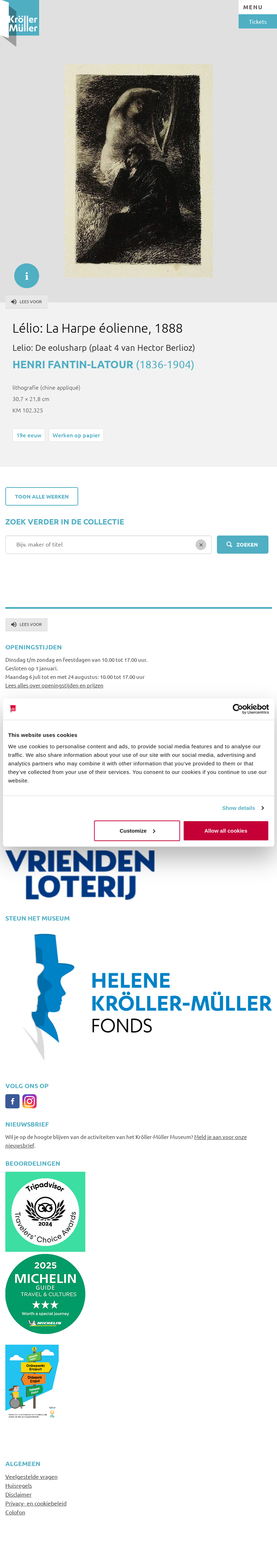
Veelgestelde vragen (31, 1476)
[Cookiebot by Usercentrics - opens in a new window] (238, 709)
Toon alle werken (42, 496)
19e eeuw (28, 435)
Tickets (258, 21)
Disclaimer (18, 1494)
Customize (137, 830)
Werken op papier (76, 435)
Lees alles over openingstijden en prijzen (54, 685)
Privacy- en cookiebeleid (35, 1503)
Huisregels (18, 1485)
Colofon (15, 1511)
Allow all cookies (225, 830)
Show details (238, 808)
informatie (23, 272)
